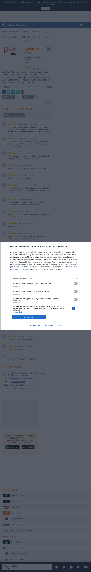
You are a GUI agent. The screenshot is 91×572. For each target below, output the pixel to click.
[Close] (86, 246)
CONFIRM (28, 317)
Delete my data (34, 325)
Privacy (59, 325)
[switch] (75, 283)
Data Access (48, 325)
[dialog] (45, 286)
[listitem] (45, 278)
